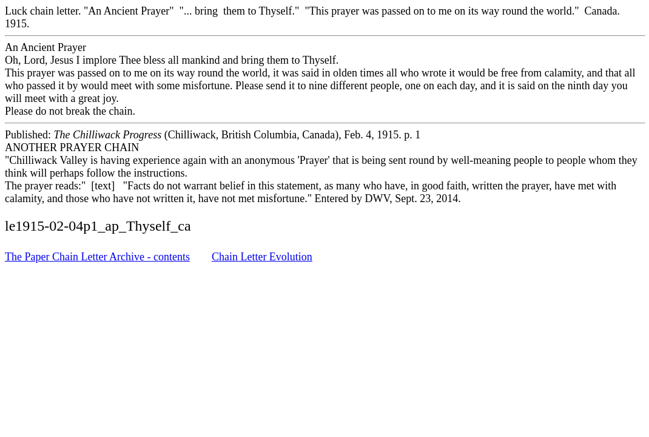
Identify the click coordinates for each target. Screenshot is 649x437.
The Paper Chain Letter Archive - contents (97, 257)
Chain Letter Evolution (262, 257)
